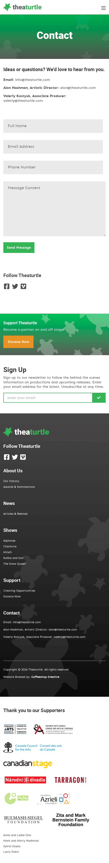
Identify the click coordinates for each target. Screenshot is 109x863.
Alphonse (9, 540)
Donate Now (18, 342)
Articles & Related (15, 514)
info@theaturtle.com (32, 80)
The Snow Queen (14, 564)
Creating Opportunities (19, 590)
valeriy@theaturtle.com (23, 100)
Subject (54, 165)
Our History (11, 481)
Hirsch (7, 552)
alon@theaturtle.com (78, 88)
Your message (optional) (54, 207)
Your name (54, 124)
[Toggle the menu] (103, 8)
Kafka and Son (13, 558)
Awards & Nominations (19, 487)
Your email (54, 145)
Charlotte (9, 546)
